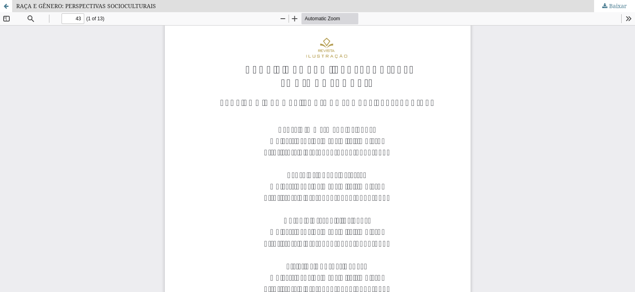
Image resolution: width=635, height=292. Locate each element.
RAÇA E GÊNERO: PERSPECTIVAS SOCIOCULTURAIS (86, 6)
